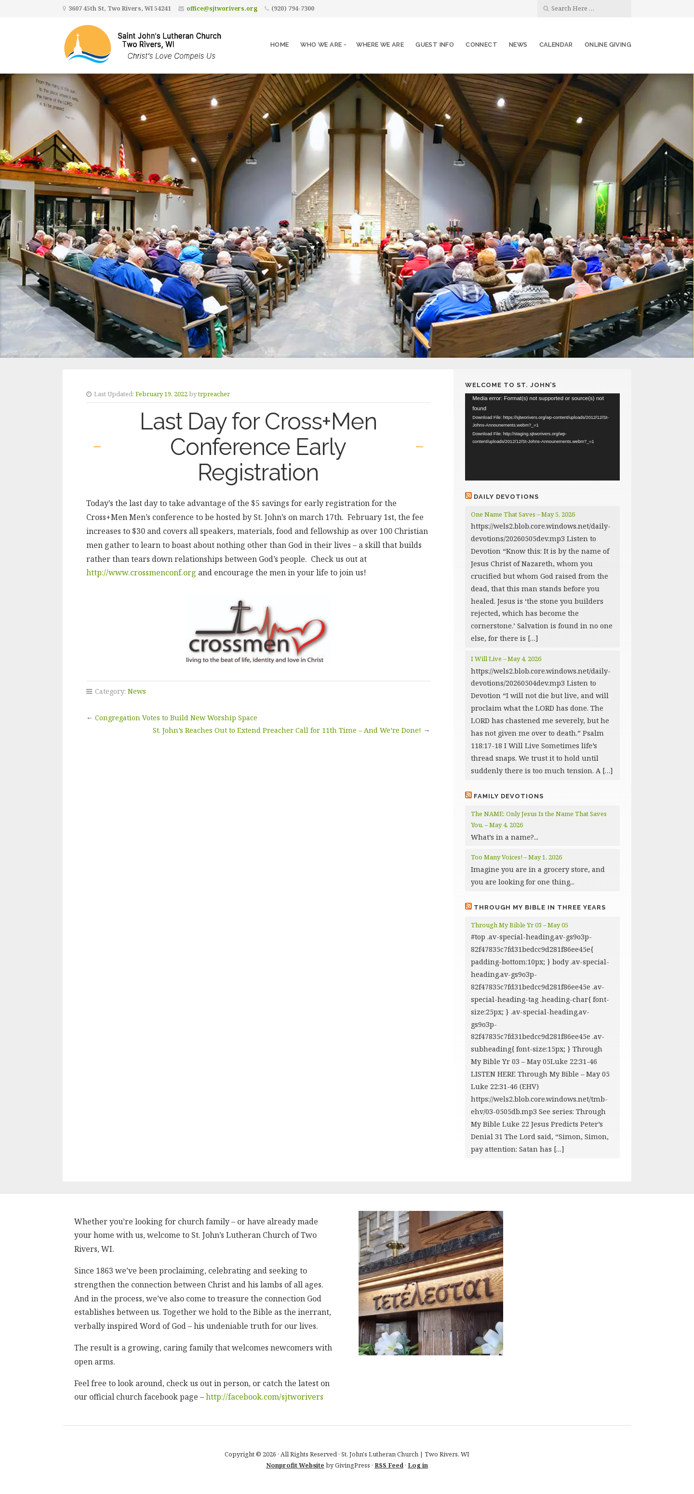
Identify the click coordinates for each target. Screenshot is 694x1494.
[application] (542, 436)
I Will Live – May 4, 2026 (506, 658)
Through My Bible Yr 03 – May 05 (519, 925)
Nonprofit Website (295, 1465)
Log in (418, 1465)
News (518, 44)
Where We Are (380, 44)
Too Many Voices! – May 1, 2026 (516, 857)
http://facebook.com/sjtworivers (264, 1396)
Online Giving (608, 44)
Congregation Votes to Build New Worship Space (176, 717)
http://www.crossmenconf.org (141, 572)
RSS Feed (388, 1465)
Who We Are (321, 44)
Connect (481, 44)
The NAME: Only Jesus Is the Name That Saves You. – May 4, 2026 (539, 819)
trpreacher (214, 394)
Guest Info (434, 44)
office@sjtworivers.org (222, 8)
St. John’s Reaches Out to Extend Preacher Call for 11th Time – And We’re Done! (287, 730)
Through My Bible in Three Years (540, 907)
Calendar (556, 44)
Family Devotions (509, 796)
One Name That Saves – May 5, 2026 (523, 514)
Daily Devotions (506, 496)
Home (279, 44)
